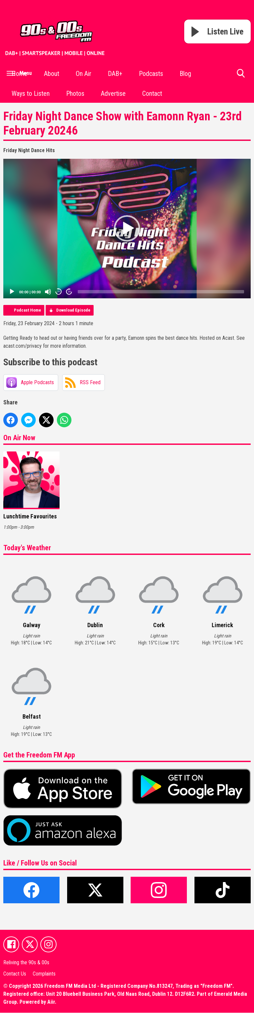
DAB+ (115, 74)
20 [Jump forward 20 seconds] (69, 291)
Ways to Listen (31, 93)
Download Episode (73, 310)
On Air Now (19, 438)
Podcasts (151, 74)
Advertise (113, 93)
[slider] (161, 291)
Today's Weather (27, 548)
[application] (127, 228)
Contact (152, 93)
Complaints (44, 974)
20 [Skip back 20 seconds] (58, 291)
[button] (127, 228)
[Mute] (48, 291)
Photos (75, 93)
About (51, 74)
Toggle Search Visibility (240, 76)
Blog (185, 74)
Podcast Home (27, 310)
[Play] (12, 291)
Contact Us (14, 974)
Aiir (51, 1002)
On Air (83, 74)
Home (19, 74)
